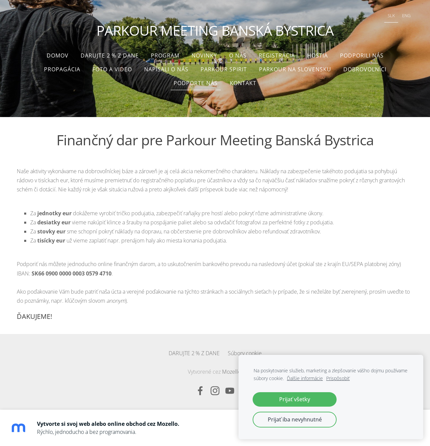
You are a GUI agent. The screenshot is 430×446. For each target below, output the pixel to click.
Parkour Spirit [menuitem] (224, 69)
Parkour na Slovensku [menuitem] (295, 69)
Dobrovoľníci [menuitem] (364, 69)
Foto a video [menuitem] (112, 69)
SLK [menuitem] (391, 15)
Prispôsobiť (338, 378)
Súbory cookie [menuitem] (245, 353)
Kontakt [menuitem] (243, 83)
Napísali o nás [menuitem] (166, 69)
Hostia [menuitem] (317, 55)
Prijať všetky (294, 399)
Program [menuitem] (165, 55)
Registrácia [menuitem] (277, 55)
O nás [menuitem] (238, 55)
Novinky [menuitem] (204, 55)
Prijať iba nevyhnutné (295, 419)
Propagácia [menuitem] (62, 69)
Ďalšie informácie (305, 378)
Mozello (231, 371)
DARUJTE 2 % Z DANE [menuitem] (110, 55)
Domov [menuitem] (58, 55)
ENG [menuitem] (406, 15)
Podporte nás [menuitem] (196, 83)
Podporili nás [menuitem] (362, 55)
